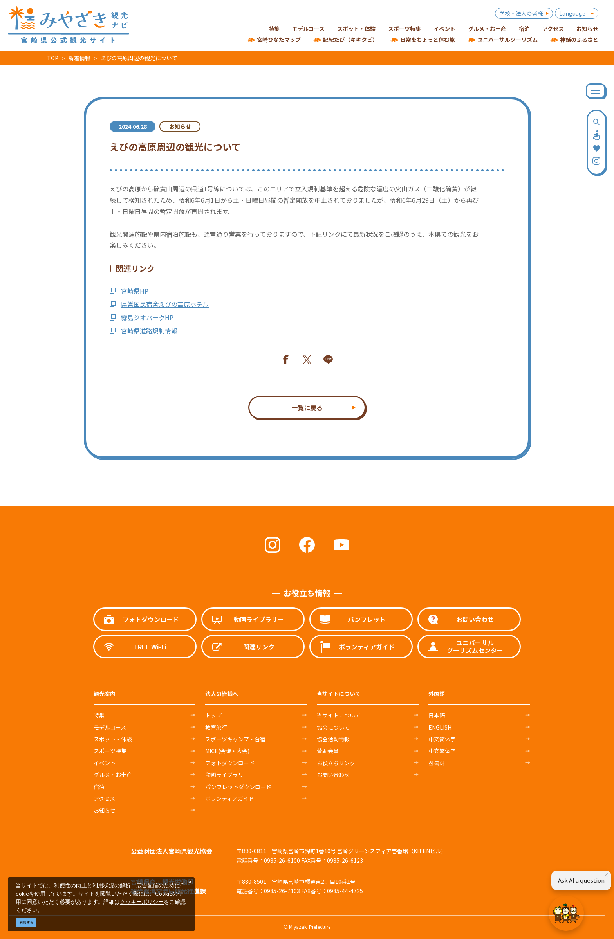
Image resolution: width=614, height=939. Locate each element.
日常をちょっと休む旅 (427, 39)
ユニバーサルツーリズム (507, 39)
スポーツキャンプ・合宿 (235, 739)
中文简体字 (442, 739)
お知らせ (105, 810)
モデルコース (110, 727)
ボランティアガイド (229, 798)
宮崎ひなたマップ (279, 39)
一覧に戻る (307, 407)
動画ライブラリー (227, 775)
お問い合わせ (333, 775)
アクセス (104, 798)
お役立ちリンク (336, 763)
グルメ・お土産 (113, 775)
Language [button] (572, 13)
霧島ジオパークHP (141, 317)
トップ (213, 715)
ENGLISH (439, 727)
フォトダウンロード (230, 763)
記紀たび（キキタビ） (350, 39)
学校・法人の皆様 (521, 13)
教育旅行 (216, 727)
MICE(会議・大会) (227, 751)
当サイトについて (339, 715)
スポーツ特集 (110, 751)
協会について (333, 727)
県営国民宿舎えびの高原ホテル (159, 304)
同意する (26, 922)
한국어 (436, 763)
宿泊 (99, 787)
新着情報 (79, 58)
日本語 (436, 715)
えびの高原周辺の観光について (139, 58)
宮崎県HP (129, 291)
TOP (52, 58)
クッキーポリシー (142, 901)
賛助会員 (328, 751)
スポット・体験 (113, 739)
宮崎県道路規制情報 (143, 330)
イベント (105, 763)
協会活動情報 (333, 739)
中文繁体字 (442, 751)
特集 (99, 715)
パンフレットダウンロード (238, 787)
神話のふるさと (579, 39)
